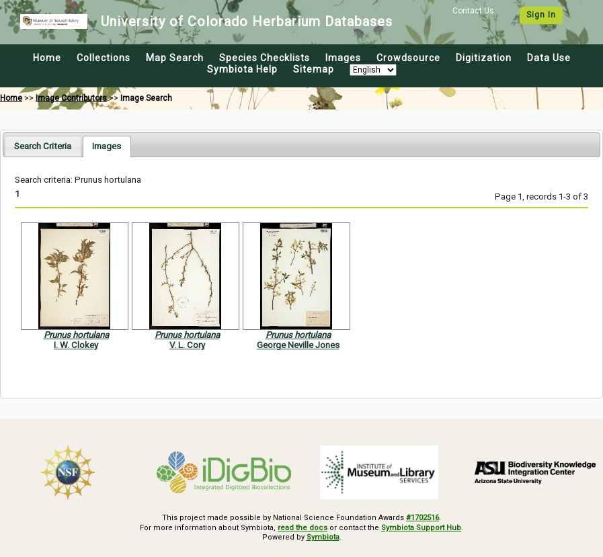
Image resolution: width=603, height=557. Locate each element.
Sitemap (313, 69)
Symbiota (323, 537)
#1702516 (422, 517)
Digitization (484, 57)
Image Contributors (71, 98)
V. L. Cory (187, 345)
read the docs (302, 527)
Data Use (549, 57)
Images (343, 57)
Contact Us (473, 10)
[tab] (43, 146)
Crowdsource (408, 57)
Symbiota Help (242, 69)
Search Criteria (42, 146)
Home (47, 57)
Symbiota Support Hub (421, 527)
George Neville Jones (298, 345)
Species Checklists (264, 57)
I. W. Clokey (76, 345)
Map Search (175, 57)
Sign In (541, 14)
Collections (103, 57)
